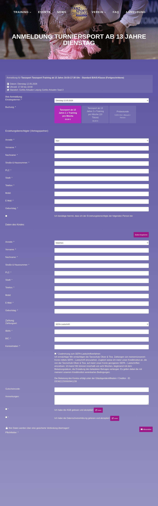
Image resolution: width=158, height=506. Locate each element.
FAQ (116, 12)
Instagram (61, 473)
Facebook (60, 477)
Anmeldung (136, 12)
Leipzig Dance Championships (122, 481)
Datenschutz (9, 481)
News (61, 12)
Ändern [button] (82, 493)
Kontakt (7, 473)
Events (44, 12)
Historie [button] (92, 493)
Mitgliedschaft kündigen (15, 485)
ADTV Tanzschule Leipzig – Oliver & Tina (128, 473)
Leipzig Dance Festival (119, 477)
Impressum (8, 477)
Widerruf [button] (101, 493)
